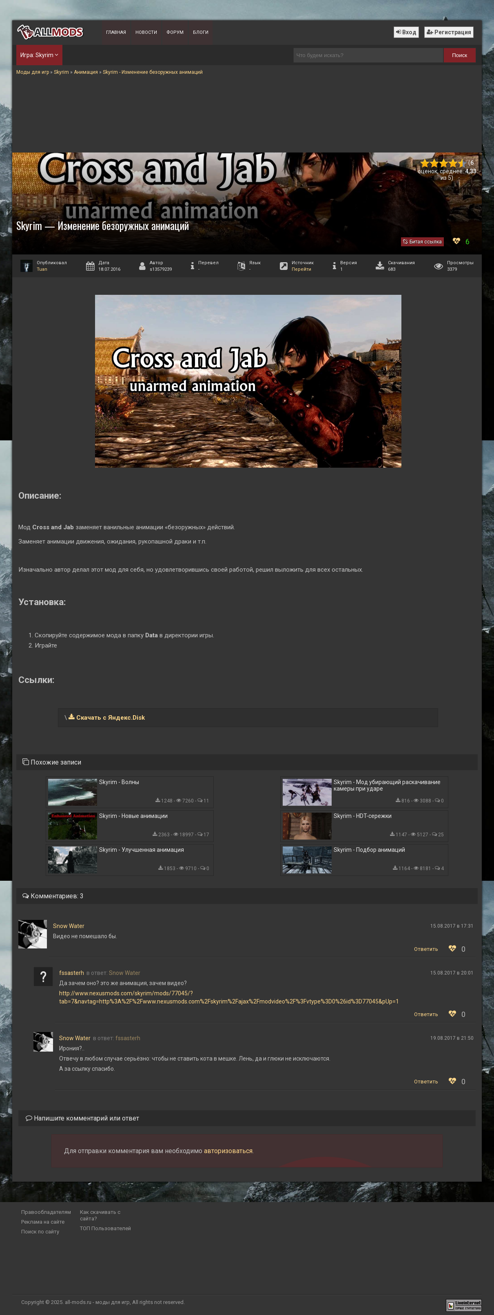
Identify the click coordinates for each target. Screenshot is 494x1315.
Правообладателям (46, 1212)
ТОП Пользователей (105, 1228)
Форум (175, 32)
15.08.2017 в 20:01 (452, 973)
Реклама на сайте (42, 1222)
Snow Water (68, 926)
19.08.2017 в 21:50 (452, 1038)
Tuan (42, 269)
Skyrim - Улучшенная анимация (141, 849)
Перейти (301, 269)
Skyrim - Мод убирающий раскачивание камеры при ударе (387, 785)
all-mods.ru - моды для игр (97, 1302)
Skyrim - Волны (119, 782)
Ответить (426, 949)
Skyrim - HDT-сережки (363, 816)
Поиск (459, 55)
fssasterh (71, 973)
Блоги (200, 32)
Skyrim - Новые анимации (133, 816)
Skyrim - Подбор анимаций (369, 849)
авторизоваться (228, 1151)
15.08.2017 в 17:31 (452, 926)
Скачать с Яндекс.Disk (110, 717)
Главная (116, 32)
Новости (146, 32)
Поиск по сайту (40, 1232)
